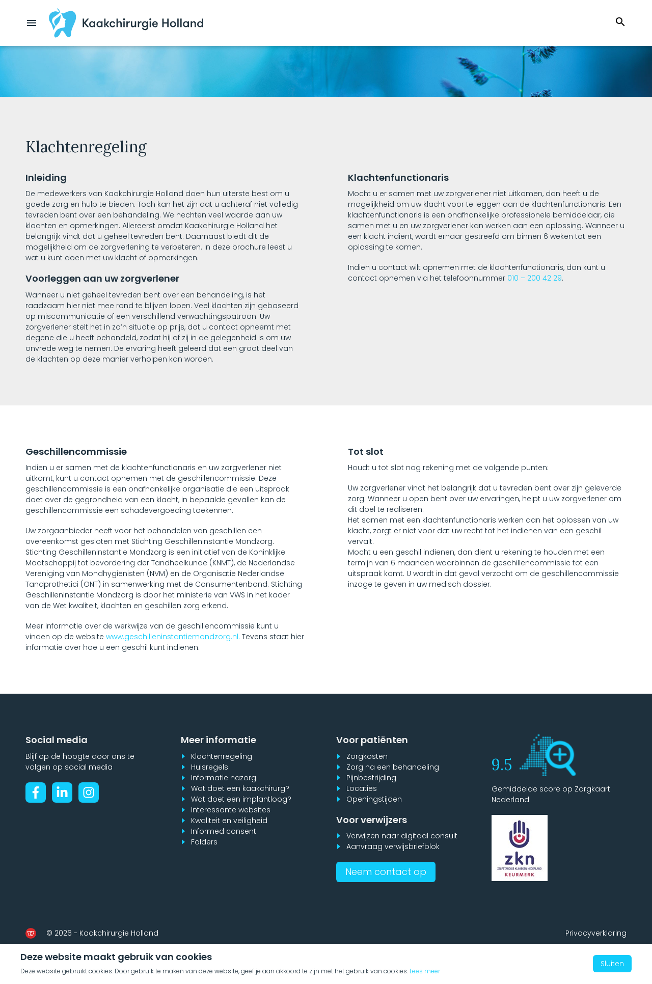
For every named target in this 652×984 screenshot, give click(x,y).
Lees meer (425, 971)
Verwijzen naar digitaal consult (401, 836)
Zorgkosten (367, 756)
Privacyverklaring (596, 933)
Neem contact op (385, 871)
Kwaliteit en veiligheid (229, 820)
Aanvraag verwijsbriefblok (393, 846)
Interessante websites (230, 810)
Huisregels (209, 767)
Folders (204, 842)
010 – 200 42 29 (534, 278)
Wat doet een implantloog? (241, 799)
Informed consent (223, 831)
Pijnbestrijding (371, 778)
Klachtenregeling (221, 756)
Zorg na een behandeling (392, 767)
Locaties (361, 788)
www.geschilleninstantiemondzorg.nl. (173, 637)
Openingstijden (374, 799)
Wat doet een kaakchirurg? (240, 788)
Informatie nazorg (223, 778)
